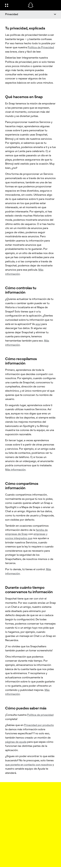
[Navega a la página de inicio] (30, 5)
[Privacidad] (30, 14)
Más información (15, 469)
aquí (38, 324)
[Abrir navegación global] (14, 5)
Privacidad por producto (39, 725)
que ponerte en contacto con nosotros (28, 764)
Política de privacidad (40, 714)
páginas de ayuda (16, 741)
